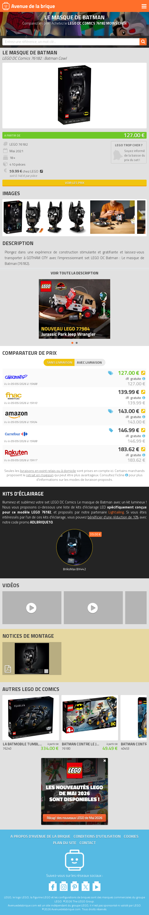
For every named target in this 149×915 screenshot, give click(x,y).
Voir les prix (74, 182)
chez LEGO (27, 171)
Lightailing (116, 512)
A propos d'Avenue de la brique (40, 836)
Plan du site (64, 843)
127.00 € (134, 135)
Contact (87, 843)
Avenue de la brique (28, 6)
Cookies (131, 836)
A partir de (12, 135)
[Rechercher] (143, 41)
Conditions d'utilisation (97, 836)
